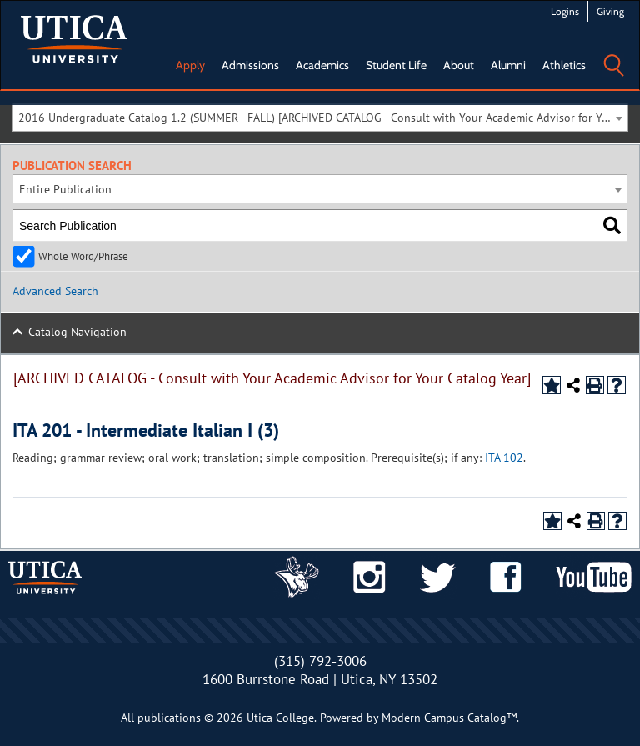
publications (169, 717)
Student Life (396, 65)
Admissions (250, 65)
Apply (190, 65)
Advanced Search (55, 290)
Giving (610, 11)
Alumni (508, 65)
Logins (565, 11)
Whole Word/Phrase (83, 256)
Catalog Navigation (77, 331)
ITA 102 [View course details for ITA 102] (504, 457)
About (458, 65)
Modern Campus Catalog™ (449, 717)
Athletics (564, 65)
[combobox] (320, 117)
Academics (322, 65)
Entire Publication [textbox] (65, 189)
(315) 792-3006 (320, 661)
